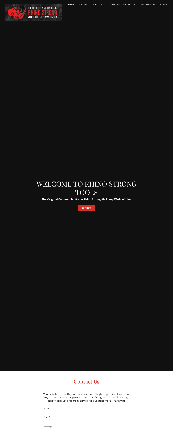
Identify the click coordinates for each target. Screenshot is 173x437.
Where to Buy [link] (130, 4)
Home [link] (71, 4)
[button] (164, 4)
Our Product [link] (97, 4)
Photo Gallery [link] (149, 4)
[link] (33, 4)
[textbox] (86, 408)
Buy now (86, 208)
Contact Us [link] (114, 4)
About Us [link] (82, 4)
